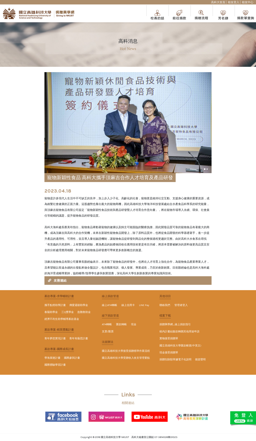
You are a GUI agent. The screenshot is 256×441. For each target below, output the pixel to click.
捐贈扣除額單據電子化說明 (175, 359)
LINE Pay (144, 305)
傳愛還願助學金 (78, 305)
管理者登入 (181, 305)
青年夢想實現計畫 (55, 338)
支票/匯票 (108, 331)
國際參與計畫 (72, 357)
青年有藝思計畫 (78, 338)
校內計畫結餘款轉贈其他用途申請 (179, 331)
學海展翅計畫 (52, 357)
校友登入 (233, 2)
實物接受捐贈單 (168, 338)
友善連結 (60, 280)
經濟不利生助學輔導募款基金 (61, 319)
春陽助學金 (51, 312)
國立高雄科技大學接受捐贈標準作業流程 (126, 350)
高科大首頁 (218, 2)
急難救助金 (84, 312)
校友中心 (247, 2)
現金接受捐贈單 (168, 352)
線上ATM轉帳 (109, 305)
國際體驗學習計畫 (55, 364)
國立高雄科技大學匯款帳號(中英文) (180, 345)
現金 (133, 324)
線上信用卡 (128, 305)
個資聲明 (200, 359)
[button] (205, 169)
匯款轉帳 (121, 324)
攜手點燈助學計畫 (55, 305)
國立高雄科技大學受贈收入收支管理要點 (126, 357)
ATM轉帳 (107, 324)
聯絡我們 (164, 305)
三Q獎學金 (67, 312)
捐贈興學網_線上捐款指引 (175, 324)
